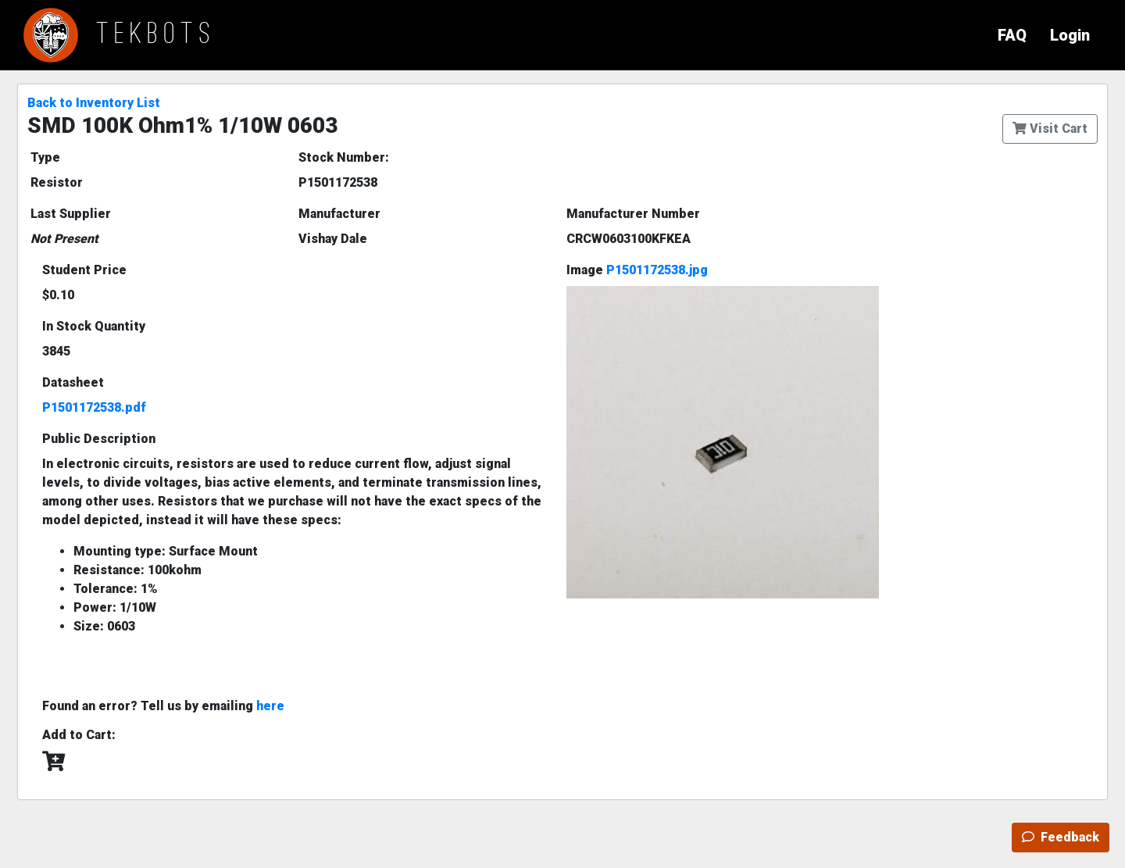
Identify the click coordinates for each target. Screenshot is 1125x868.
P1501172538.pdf (94, 407)
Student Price (84, 270)
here (270, 705)
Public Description (98, 438)
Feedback (1060, 837)
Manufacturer (339, 213)
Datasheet (73, 382)
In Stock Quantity (93, 326)
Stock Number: (343, 157)
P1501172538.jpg (657, 270)
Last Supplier (70, 213)
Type (45, 157)
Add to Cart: (79, 734)
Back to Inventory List (93, 102)
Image (637, 270)
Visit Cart (1050, 128)
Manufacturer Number (633, 213)
